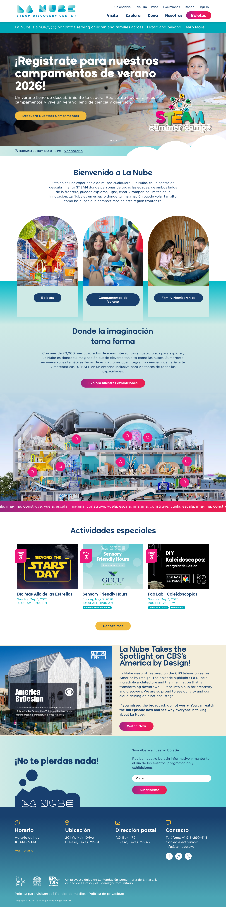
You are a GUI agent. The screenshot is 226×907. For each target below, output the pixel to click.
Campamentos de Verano (113, 300)
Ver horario (73, 151)
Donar (189, 7)
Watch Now (136, 726)
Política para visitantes (33, 894)
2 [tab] (114, 140)
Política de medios (70, 894)
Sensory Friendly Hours (105, 594)
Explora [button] (133, 15)
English (204, 7)
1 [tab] (111, 140)
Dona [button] (153, 15)
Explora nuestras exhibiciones (113, 383)
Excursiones (171, 7)
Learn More (193, 27)
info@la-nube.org (180, 847)
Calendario (122, 7)
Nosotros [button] (174, 15)
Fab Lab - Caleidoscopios (172, 594)
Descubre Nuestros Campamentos (50, 116)
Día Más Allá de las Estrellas (45, 594)
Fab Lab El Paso (146, 7)
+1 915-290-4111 (194, 837)
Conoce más (113, 626)
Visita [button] (112, 15)
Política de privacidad (106, 894)
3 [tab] (117, 140)
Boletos (198, 15)
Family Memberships (178, 298)
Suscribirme (149, 790)
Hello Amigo (55, 901)
